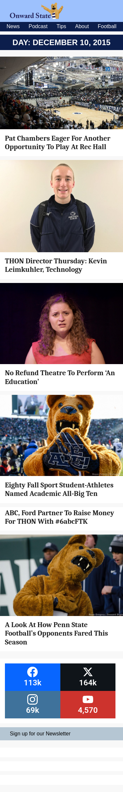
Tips (61, 26)
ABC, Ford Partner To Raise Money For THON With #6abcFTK (59, 517)
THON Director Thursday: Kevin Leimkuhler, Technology (56, 265)
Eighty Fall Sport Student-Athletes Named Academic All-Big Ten (59, 489)
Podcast (38, 26)
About (82, 26)
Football (107, 26)
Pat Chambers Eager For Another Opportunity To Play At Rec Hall (58, 142)
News (13, 26)
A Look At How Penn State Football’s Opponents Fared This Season (56, 633)
